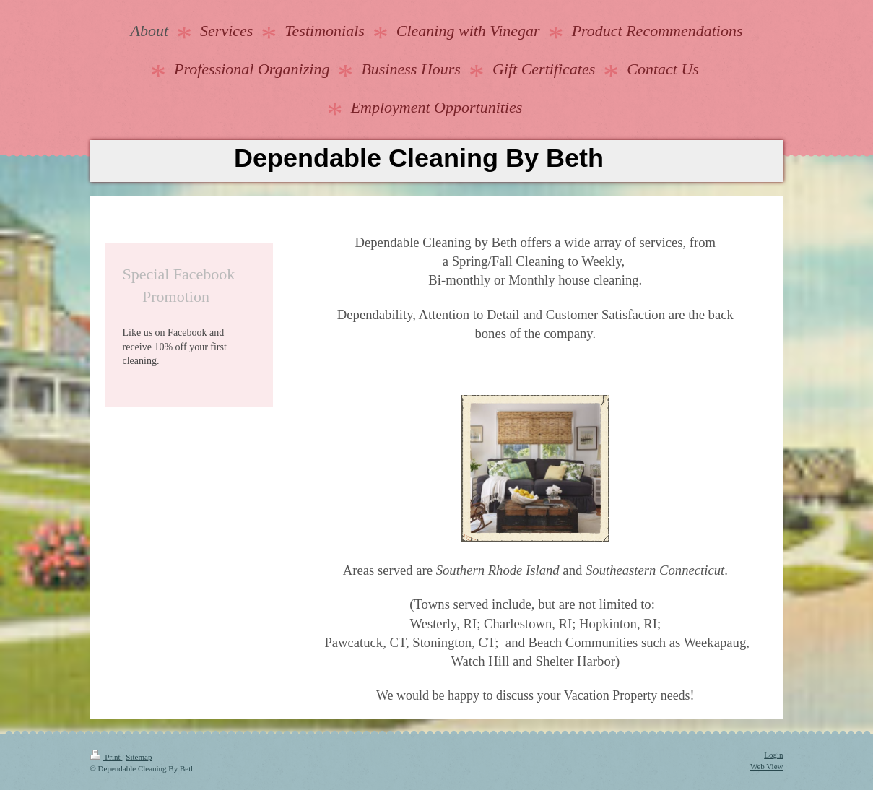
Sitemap (139, 756)
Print (106, 756)
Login (773, 754)
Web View (766, 766)
